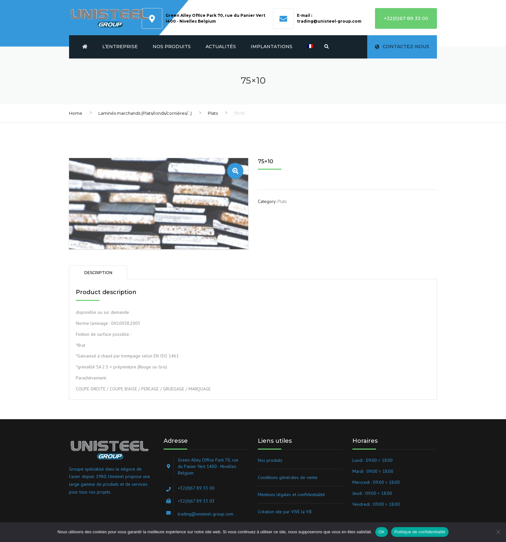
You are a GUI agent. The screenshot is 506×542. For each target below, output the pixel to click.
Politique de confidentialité (419, 531)
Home (75, 113)
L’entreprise (120, 46)
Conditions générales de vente (288, 477)
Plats (213, 113)
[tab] (98, 272)
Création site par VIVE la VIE (285, 512)
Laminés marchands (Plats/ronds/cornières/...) (145, 113)
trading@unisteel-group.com (329, 21)
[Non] (498, 532)
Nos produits (172, 46)
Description (98, 272)
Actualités (221, 46)
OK (382, 531)
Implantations (271, 46)
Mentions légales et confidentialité (291, 494)
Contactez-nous (402, 46)
